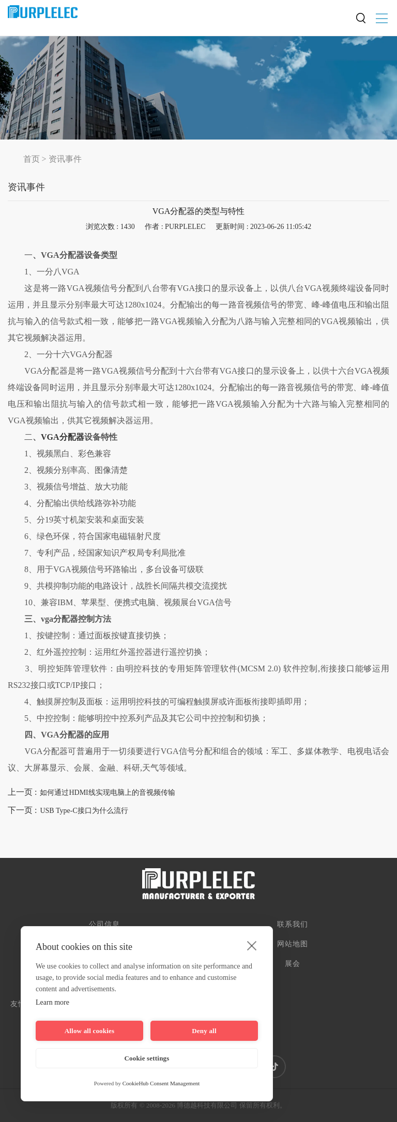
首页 (31, 159)
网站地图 (292, 944)
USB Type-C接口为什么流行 (84, 810)
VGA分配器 (62, 437)
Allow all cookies (90, 1031)
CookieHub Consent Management (161, 1083)
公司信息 (104, 924)
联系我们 (292, 924)
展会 (292, 963)
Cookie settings (146, 1058)
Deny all (204, 1031)
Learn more (52, 1002)
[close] (252, 945)
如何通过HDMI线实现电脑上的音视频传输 (107, 792)
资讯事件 (65, 159)
